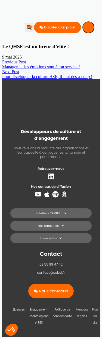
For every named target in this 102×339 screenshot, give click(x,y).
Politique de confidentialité (62, 313)
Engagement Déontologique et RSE (39, 316)
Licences (19, 310)
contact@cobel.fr (51, 272)
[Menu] (88, 27)
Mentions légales (82, 313)
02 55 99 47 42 (51, 264)
